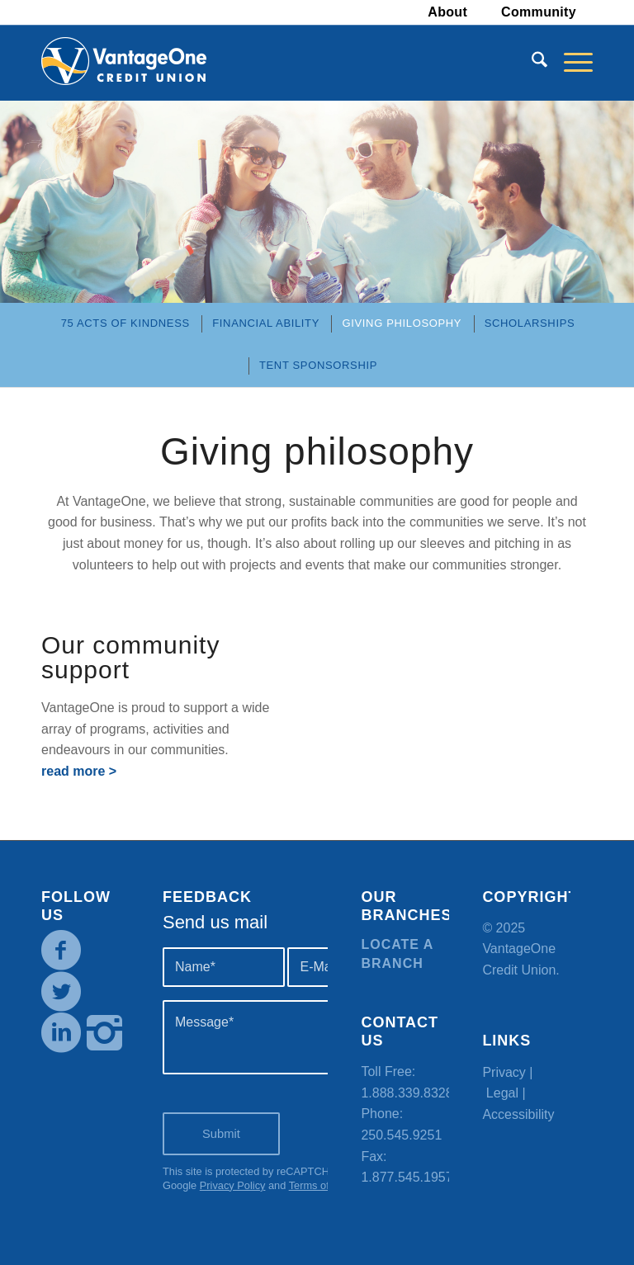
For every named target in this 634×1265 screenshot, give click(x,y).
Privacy (503, 1072)
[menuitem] (448, 12)
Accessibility (518, 1114)
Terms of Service (328, 1185)
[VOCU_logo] (123, 63)
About (447, 12)
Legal (502, 1093)
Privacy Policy (233, 1185)
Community (538, 12)
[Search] (531, 63)
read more (73, 771)
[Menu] (570, 63)
